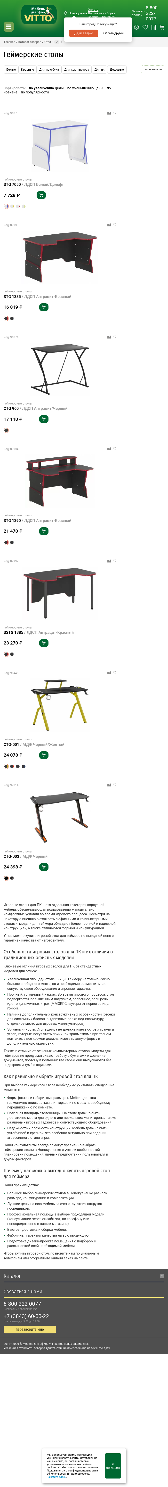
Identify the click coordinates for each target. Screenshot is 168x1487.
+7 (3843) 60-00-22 (26, 1316)
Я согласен (113, 1466)
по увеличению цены (46, 88)
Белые (11, 69)
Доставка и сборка (101, 13)
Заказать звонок (138, 13)
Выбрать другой (113, 33)
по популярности (35, 92)
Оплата (93, 9)
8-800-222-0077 (152, 13)
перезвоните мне (30, 1329)
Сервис (93, 17)
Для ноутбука (49, 69)
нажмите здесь (56, 1477)
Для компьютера (76, 69)
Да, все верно (83, 33)
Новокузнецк (78, 13)
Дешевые (117, 69)
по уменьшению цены (85, 88)
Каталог (12, 1276)
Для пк (99, 69)
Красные (27, 69)
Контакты (109, 17)
